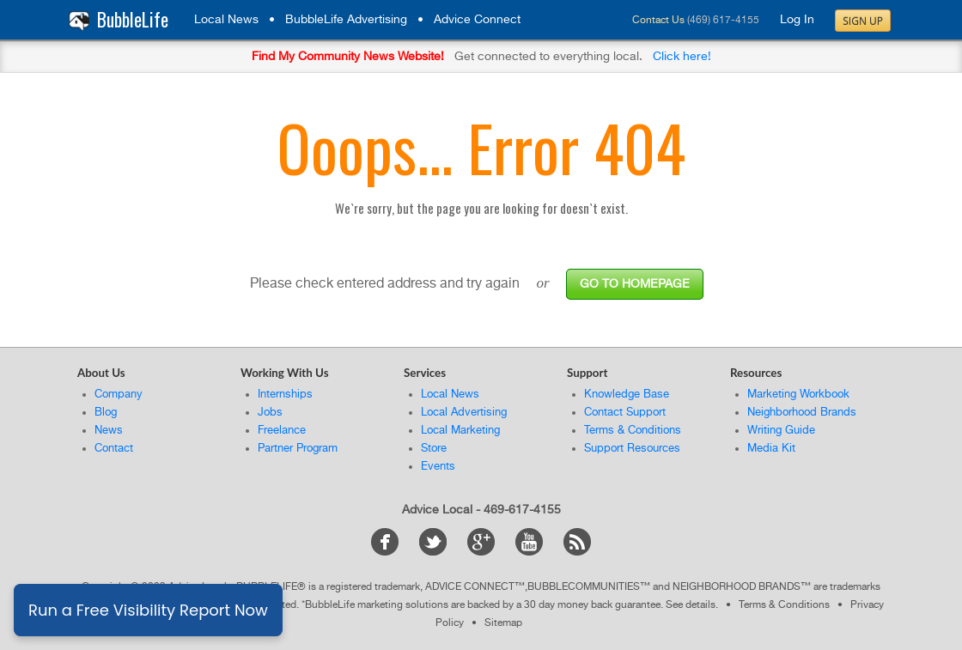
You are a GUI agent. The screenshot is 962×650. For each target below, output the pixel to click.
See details (690, 605)
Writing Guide (781, 430)
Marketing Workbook (798, 394)
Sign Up (863, 21)
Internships (285, 394)
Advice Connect (477, 20)
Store (434, 448)
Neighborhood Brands (801, 412)
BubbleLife (132, 19)
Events (438, 466)
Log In (797, 20)
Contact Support (625, 412)
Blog (105, 412)
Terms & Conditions (632, 430)
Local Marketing (460, 430)
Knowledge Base (626, 394)
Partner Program (298, 448)
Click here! (682, 57)
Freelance (282, 430)
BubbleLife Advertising (346, 20)
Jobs (270, 412)
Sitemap (503, 623)
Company (118, 394)
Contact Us (658, 20)
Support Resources (632, 448)
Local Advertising (464, 412)
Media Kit (771, 448)
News (108, 430)
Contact (113, 448)
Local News (226, 20)
